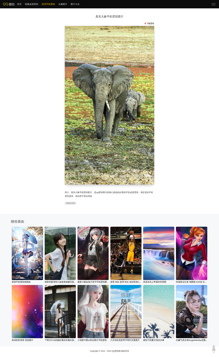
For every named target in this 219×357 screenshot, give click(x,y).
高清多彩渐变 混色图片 (22, 340)
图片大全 (75, 4)
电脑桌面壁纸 (31, 4)
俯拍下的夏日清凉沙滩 (153, 340)
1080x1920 (70, 203)
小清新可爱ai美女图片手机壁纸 (92, 340)
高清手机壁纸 (48, 4)
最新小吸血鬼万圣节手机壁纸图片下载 (95, 281)
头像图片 (62, 4)
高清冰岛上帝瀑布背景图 (154, 281)
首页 (19, 4)
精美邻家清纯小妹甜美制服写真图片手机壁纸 (66, 281)
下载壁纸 (150, 23)
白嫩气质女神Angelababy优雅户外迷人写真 (197, 340)
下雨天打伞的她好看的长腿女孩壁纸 (61, 340)
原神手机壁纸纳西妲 (21, 281)
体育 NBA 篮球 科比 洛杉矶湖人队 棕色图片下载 (132, 281)
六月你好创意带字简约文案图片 (125, 340)
